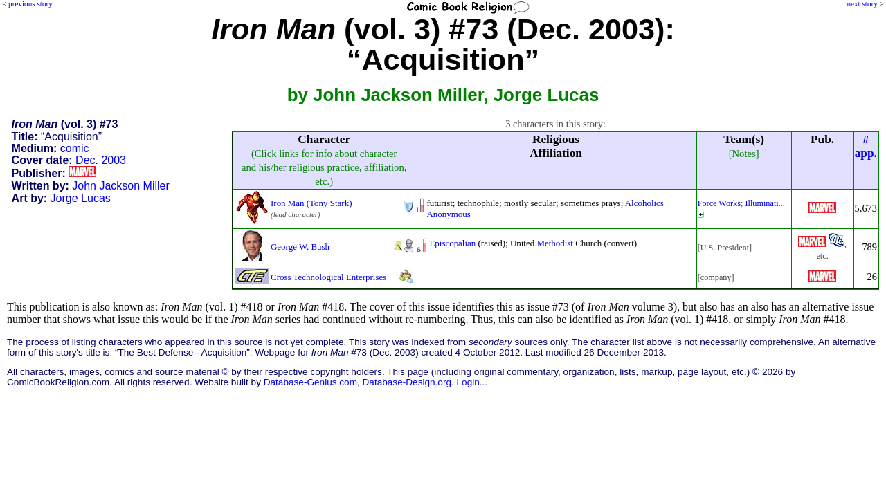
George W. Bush (300, 246)
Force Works (719, 203)
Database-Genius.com (310, 382)
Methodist (554, 243)
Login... (472, 382)
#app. (866, 146)
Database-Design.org (407, 382)
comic (74, 148)
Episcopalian (452, 243)
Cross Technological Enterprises (328, 277)
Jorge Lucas (81, 198)
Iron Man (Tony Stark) (311, 203)
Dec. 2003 (100, 160)
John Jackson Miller (121, 186)
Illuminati (761, 203)
